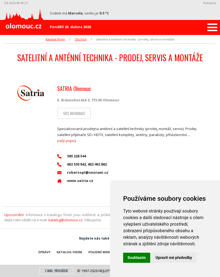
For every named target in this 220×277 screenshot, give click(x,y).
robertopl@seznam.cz (82, 172)
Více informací (74, 113)
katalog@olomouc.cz (65, 219)
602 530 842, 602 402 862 (82, 164)
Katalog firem (55, 39)
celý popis (66, 140)
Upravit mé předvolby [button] (174, 257)
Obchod (80, 39)
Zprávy (44, 252)
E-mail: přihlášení (56, 271)
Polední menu (100, 252)
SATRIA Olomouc (74, 88)
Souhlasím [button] (137, 257)
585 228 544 (71, 156)
